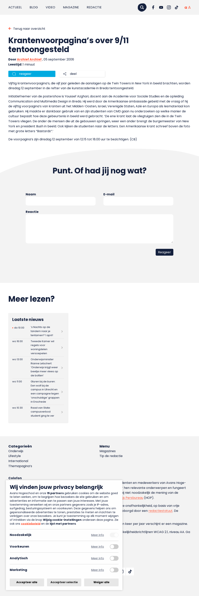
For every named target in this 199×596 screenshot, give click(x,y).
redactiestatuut (160, 511)
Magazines (108, 451)
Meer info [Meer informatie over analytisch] (97, 558)
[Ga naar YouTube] (161, 7)
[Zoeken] (142, 7)
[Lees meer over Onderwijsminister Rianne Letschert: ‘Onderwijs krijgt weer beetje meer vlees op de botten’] (38, 367)
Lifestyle (14, 456)
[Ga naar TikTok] (177, 7)
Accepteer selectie (64, 582)
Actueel (15, 7)
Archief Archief (29, 59)
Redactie (94, 7)
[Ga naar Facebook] (153, 7)
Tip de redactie (111, 456)
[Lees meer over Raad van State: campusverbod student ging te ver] (38, 412)
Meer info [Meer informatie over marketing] (97, 570)
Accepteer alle (26, 582)
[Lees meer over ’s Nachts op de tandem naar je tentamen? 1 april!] (38, 331)
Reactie (32, 212)
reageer (25, 74)
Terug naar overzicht (29, 28)
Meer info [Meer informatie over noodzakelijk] (97, 535)
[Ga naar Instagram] (169, 7)
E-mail (108, 194)
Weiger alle (101, 582)
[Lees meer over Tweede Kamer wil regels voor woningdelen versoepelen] (38, 347)
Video (50, 7)
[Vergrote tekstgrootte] (189, 7)
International (18, 461)
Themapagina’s (20, 466)
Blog (34, 7)
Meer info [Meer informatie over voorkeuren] (97, 547)
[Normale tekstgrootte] (185, 7)
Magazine (71, 7)
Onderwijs (15, 451)
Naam (31, 194)
